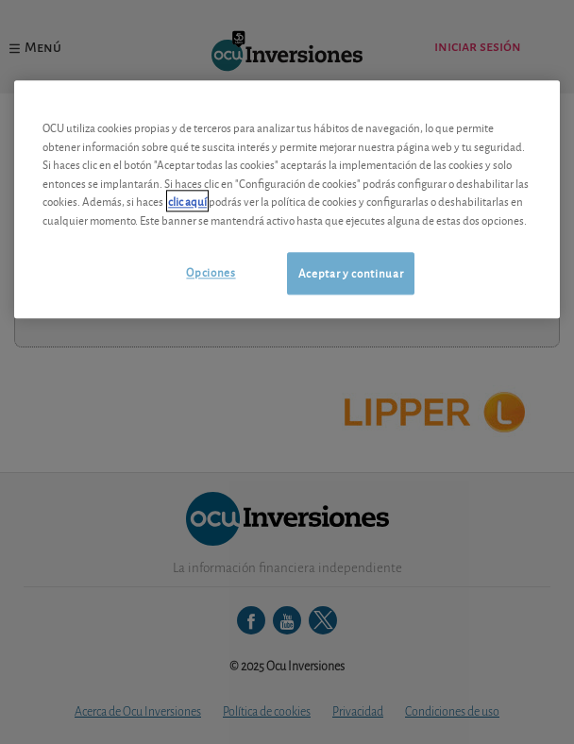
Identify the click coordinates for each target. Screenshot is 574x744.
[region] (287, 199)
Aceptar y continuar (350, 273)
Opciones (210, 272)
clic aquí (187, 202)
